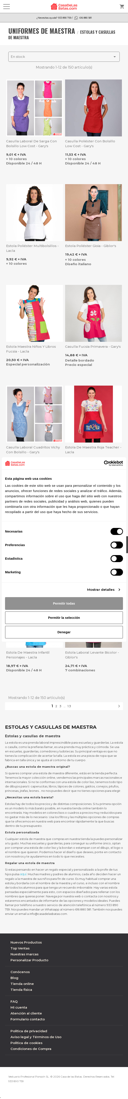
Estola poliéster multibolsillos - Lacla (32, 248)
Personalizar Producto (29, 960)
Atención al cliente (26, 1013)
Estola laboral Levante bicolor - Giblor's (92, 654)
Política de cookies (26, 1043)
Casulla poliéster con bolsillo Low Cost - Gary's (90, 143)
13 (69, 706)
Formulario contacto (27, 1019)
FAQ (14, 1001)
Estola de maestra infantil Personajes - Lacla (28, 654)
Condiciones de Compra (30, 1049)
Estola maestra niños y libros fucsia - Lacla (31, 348)
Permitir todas (64, 603)
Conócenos (20, 972)
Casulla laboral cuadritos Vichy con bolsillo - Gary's (33, 449)
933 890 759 (16, 1081)
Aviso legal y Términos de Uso (35, 1037)
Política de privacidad (28, 1031)
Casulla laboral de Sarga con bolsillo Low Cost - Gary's (31, 143)
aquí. (23, 874)
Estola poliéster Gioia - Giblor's (90, 246)
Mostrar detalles (101, 589)
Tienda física (21, 990)
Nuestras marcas (24, 954)
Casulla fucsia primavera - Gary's (93, 346)
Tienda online (22, 984)
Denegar (64, 632)
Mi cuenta (18, 1007)
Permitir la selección (64, 617)
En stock (64, 56)
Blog (14, 978)
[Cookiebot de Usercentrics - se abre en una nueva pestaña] (104, 463)
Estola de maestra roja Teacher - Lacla (93, 449)
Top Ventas (19, 948)
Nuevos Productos (26, 942)
